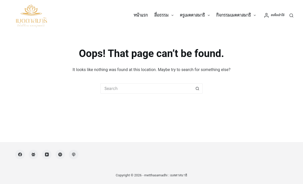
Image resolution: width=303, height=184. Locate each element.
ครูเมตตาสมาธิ (196, 15)
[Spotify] (60, 154)
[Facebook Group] (33, 154)
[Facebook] (20, 154)
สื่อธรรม (165, 15)
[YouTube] (47, 154)
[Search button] (197, 88)
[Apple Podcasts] (73, 154)
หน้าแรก (141, 15)
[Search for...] (146, 88)
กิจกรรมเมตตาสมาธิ (237, 15)
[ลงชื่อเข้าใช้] (274, 15)
